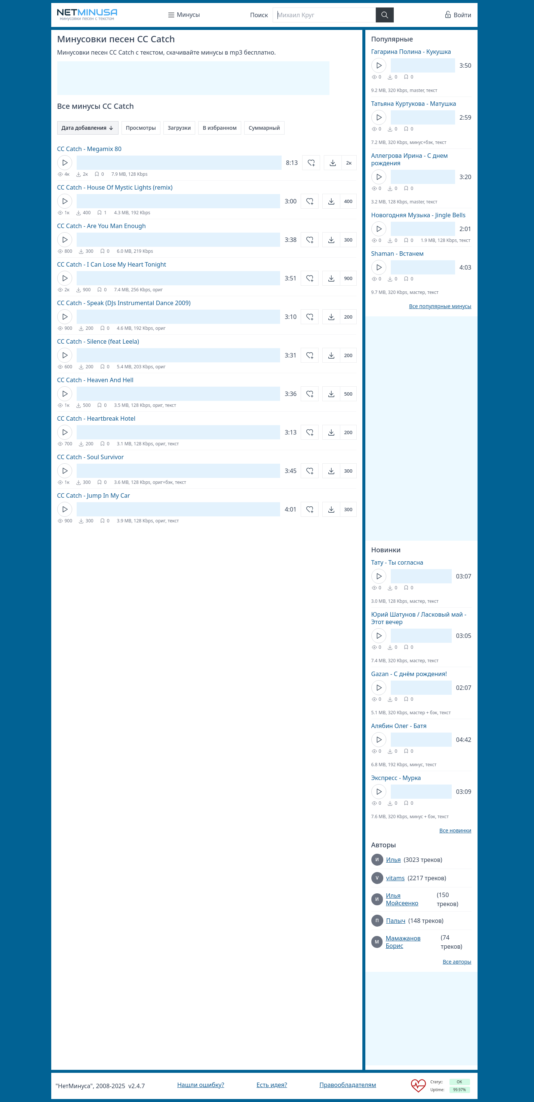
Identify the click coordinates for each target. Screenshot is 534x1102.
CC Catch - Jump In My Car (93, 495)
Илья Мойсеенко (402, 899)
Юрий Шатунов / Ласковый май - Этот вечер (419, 618)
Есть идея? (272, 1085)
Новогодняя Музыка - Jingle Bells (418, 215)
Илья (393, 859)
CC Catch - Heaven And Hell (95, 380)
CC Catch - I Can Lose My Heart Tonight (111, 264)
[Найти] (385, 14)
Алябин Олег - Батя (399, 726)
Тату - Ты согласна (397, 562)
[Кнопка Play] (64, 162)
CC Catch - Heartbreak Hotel (96, 418)
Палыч (396, 920)
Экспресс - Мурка (396, 778)
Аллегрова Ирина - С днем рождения (409, 159)
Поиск (259, 15)
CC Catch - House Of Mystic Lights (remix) (115, 187)
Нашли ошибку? (200, 1085)
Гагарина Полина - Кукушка (411, 51)
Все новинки (455, 830)
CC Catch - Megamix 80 (89, 149)
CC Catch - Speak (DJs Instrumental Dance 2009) (124, 303)
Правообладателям (347, 1085)
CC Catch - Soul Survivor (90, 457)
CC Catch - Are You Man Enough (101, 226)
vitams (395, 878)
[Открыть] (340, 163)
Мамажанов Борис (403, 941)
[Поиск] (324, 14)
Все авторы (457, 961)
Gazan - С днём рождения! (409, 674)
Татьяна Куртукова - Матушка (413, 103)
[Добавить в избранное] (311, 163)
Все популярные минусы (440, 306)
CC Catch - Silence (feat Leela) (98, 341)
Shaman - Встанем (397, 253)
